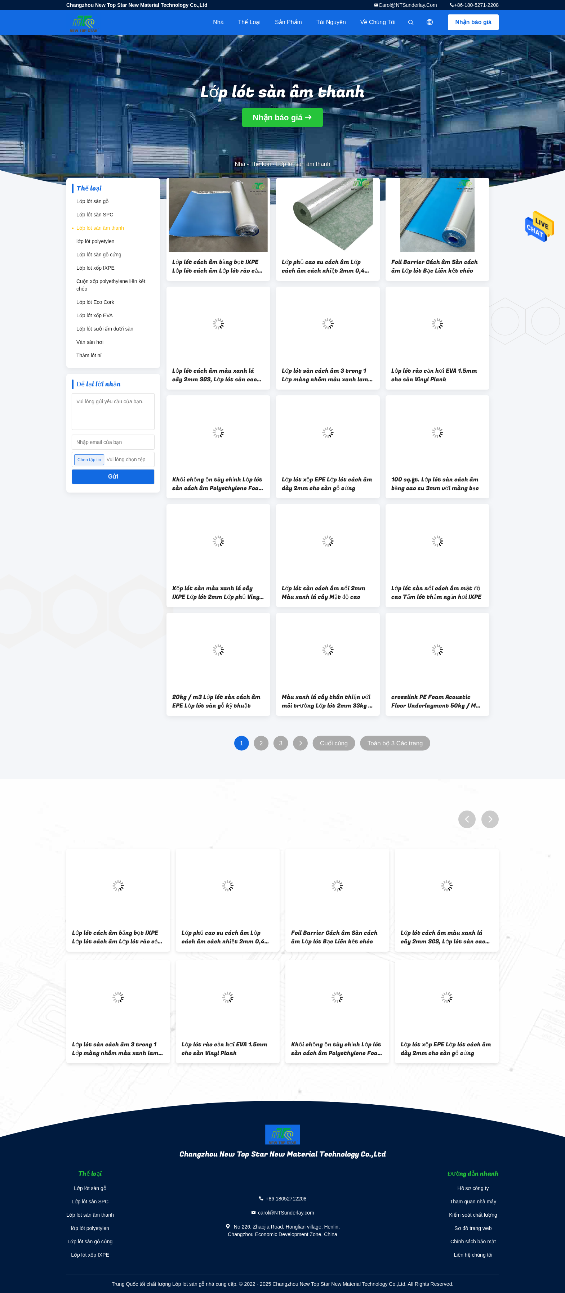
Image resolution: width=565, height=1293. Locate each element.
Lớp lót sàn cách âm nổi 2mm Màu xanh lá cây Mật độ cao (323, 592)
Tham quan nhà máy (473, 1201)
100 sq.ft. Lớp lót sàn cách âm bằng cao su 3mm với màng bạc (435, 484)
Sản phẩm (288, 22)
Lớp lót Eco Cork (95, 302)
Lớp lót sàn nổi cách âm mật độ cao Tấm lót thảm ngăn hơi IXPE (436, 592)
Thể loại (249, 22)
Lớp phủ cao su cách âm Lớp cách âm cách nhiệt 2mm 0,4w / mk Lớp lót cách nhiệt (326, 266)
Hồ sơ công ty (473, 1188)
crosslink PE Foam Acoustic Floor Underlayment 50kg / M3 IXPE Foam (435, 701)
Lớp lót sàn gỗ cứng (98, 254)
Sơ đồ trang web (472, 1228)
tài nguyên (331, 22)
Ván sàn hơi (89, 342)
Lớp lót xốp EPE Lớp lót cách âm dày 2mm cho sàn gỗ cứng (327, 484)
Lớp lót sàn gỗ (92, 201)
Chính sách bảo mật (473, 1241)
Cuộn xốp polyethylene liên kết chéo (110, 285)
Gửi (113, 476)
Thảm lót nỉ (89, 355)
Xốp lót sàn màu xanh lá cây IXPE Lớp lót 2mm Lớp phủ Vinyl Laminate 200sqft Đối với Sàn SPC (216, 592)
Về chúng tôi (378, 22)
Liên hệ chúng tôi (473, 1255)
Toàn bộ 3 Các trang (395, 743)
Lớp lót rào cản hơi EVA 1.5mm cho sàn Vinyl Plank (434, 375)
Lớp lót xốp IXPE (95, 268)
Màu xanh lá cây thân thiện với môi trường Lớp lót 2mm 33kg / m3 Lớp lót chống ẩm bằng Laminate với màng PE (327, 701)
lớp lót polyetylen (95, 241)
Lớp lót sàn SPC (94, 214)
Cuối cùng (334, 743)
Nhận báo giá (473, 22)
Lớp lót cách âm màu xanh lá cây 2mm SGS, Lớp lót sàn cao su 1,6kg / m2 (214, 375)
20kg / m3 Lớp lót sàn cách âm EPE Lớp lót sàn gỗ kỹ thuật (216, 701)
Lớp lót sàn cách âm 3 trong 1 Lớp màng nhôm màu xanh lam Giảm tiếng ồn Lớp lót (325, 375)
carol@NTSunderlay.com (408, 5)
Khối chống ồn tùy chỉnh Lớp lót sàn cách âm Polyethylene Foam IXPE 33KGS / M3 (218, 484)
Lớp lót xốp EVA (94, 315)
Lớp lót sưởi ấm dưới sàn (104, 329)
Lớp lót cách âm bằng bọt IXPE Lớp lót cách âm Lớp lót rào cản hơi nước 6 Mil (217, 266)
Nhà (218, 22)
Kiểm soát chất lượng (473, 1215)
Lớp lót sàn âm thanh (100, 228)
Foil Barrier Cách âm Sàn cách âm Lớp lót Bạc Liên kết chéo (434, 266)
